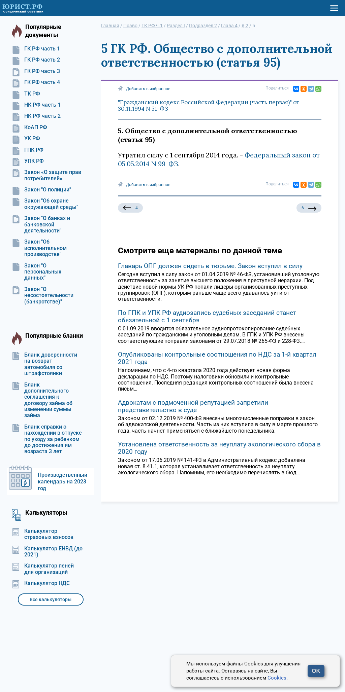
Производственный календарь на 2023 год (62, 481)
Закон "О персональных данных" (36, 272)
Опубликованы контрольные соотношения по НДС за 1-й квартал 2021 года (217, 358)
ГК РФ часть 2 (36, 60)
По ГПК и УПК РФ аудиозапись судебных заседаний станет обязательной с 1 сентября (207, 316)
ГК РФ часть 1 (36, 49)
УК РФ (26, 139)
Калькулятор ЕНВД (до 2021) (47, 552)
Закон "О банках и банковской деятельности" (41, 224)
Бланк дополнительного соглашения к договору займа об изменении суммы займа (42, 400)
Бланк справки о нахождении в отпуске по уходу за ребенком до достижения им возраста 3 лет (47, 439)
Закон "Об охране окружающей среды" (45, 204)
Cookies (277, 678)
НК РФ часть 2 (36, 116)
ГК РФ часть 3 (36, 71)
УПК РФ (28, 161)
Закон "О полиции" (41, 190)
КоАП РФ (29, 127)
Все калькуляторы (50, 599)
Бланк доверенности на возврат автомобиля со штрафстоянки (44, 364)
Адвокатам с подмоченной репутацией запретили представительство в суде (193, 406)
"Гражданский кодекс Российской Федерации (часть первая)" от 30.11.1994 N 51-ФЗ (209, 106)
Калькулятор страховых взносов (42, 534)
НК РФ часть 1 (36, 105)
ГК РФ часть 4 (36, 82)
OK (316, 671)
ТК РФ (26, 94)
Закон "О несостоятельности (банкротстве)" (42, 295)
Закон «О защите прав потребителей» (46, 175)
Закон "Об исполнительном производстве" (39, 248)
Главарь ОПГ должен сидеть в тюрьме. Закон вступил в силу (210, 266)
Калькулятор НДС (41, 583)
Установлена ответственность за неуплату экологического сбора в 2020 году (219, 448)
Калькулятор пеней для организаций (43, 569)
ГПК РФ (27, 150)
